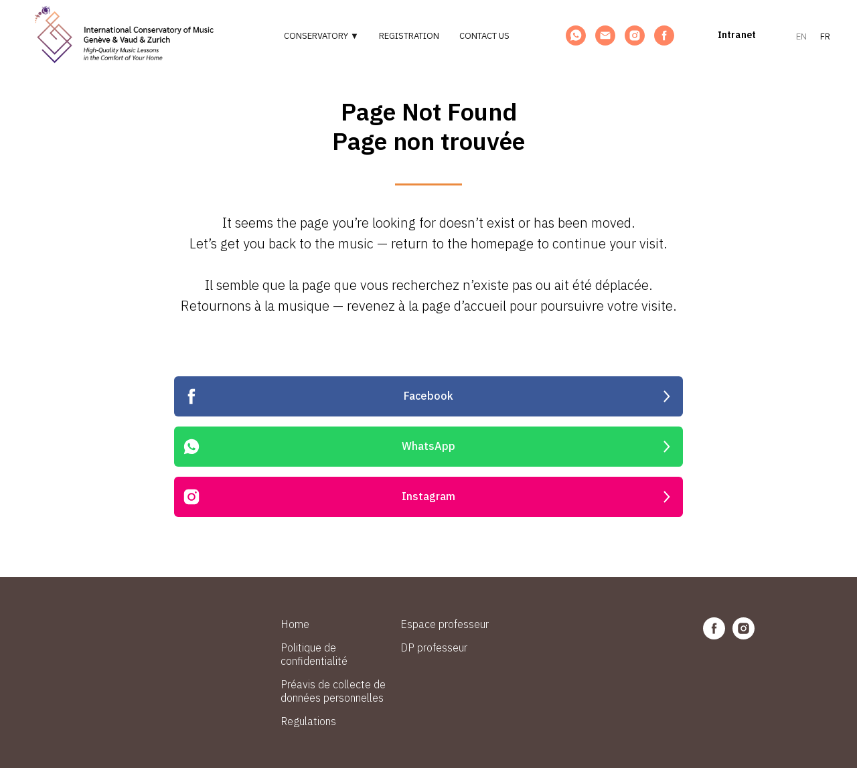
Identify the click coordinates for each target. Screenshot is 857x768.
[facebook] (714, 635)
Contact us (484, 36)
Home (295, 624)
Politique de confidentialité (314, 654)
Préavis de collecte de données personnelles (333, 691)
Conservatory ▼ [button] (321, 36)
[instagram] (743, 635)
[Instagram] (635, 35)
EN (801, 36)
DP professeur (433, 647)
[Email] (605, 35)
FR (825, 36)
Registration (409, 36)
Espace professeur (444, 624)
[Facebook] (664, 35)
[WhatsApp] (576, 35)
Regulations (308, 721)
